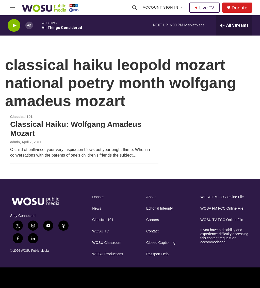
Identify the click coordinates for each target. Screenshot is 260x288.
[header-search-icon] (134, 7)
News (96, 208)
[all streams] (234, 25)
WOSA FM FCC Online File (221, 208)
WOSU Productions (107, 254)
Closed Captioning (160, 243)
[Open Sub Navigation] (182, 8)
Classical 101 (102, 220)
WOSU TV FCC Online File (221, 220)
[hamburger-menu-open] (12, 8)
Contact (152, 231)
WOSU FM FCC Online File (222, 197)
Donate (239, 7)
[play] (14, 25)
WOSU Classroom (106, 243)
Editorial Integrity (159, 208)
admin (15, 142)
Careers (152, 220)
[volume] (29, 25)
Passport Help (157, 254)
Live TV (204, 8)
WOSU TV (100, 231)
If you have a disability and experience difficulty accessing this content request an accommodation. (224, 236)
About (151, 197)
